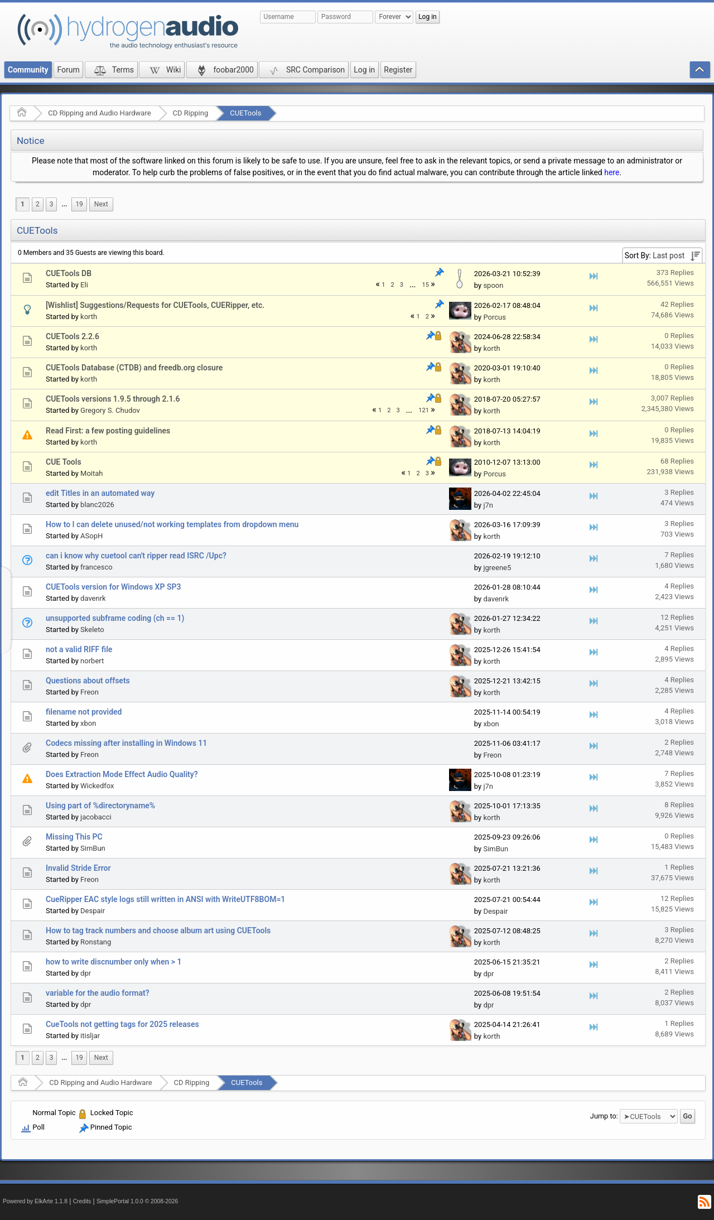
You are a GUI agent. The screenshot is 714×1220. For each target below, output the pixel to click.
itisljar (90, 1035)
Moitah (91, 473)
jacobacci (96, 817)
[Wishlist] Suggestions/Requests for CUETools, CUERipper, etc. (155, 305)
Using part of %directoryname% (100, 805)
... (64, 204)
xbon (88, 723)
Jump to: (604, 1116)
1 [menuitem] (23, 204)
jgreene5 (497, 567)
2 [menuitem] (38, 204)
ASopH (91, 536)
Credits (82, 1201)
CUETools (245, 113)
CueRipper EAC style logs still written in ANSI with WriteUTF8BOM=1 (165, 899)
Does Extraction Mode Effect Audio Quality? (122, 774)
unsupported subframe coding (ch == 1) (115, 618)
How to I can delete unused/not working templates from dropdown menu (172, 524)
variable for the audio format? (97, 992)
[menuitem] (64, 204)
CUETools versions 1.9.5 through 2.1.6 (113, 398)
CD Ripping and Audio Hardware (99, 113)
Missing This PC (74, 836)
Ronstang (95, 942)
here (611, 172)
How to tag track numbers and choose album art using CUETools (158, 930)
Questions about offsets (88, 680)
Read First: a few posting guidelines (108, 430)
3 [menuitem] (52, 204)
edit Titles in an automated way (100, 493)
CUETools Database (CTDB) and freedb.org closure (134, 367)
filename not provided (84, 711)
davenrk (93, 598)
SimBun (92, 848)
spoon (493, 285)
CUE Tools (63, 461)
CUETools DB (68, 273)
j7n (488, 505)
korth (88, 316)
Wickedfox (97, 786)
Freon (89, 692)
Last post (668, 255)
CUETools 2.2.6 (72, 336)
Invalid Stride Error (78, 868)
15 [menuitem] (425, 284)
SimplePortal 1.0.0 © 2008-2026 (137, 1201)
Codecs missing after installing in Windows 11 (126, 743)
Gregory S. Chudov (110, 410)
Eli (84, 285)
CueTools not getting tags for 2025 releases (122, 1024)
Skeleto (92, 629)
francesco (96, 567)
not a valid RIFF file (79, 649)
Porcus (494, 317)
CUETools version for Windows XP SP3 (113, 586)
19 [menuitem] (79, 204)
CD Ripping (191, 113)
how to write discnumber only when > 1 (113, 961)
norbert (92, 661)
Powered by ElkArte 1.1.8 (35, 1201)
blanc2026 (97, 504)
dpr (85, 973)
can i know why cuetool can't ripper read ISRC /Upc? (136, 555)
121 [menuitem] (423, 410)
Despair (92, 910)
